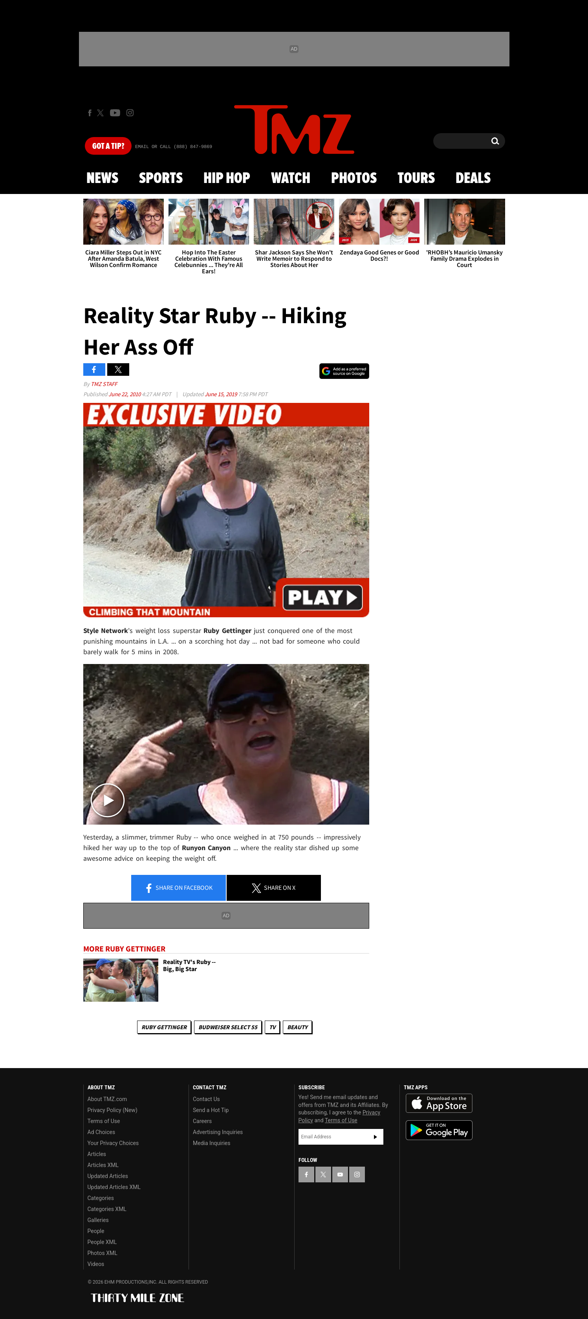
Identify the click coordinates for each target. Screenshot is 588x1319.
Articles (97, 1154)
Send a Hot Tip (211, 1110)
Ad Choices (101, 1132)
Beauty (297, 1027)
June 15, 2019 (221, 394)
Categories (101, 1198)
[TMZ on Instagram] (130, 112)
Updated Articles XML (114, 1187)
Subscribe (375, 1137)
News (102, 178)
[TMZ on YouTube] (340, 1174)
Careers (202, 1121)
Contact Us (206, 1099)
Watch (290, 178)
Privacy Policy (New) (112, 1110)
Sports (161, 178)
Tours (416, 178)
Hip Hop (226, 178)
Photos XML (102, 1253)
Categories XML (107, 1209)
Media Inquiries (211, 1143)
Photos (354, 178)
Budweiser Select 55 (227, 1027)
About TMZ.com (107, 1099)
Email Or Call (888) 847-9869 (173, 147)
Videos (96, 1264)
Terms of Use (104, 1121)
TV (272, 1027)
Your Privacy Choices (113, 1143)
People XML (102, 1242)
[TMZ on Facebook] (89, 113)
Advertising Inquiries (218, 1132)
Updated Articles (108, 1176)
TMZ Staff (104, 384)
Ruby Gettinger (164, 1027)
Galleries (98, 1220)
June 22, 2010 (125, 394)
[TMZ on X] (101, 113)
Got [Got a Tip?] (108, 146)
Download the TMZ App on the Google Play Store (439, 1130)
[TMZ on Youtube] (115, 113)
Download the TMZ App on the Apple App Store (439, 1103)
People (96, 1231)
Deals (473, 178)
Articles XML (103, 1165)
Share (178, 888)
